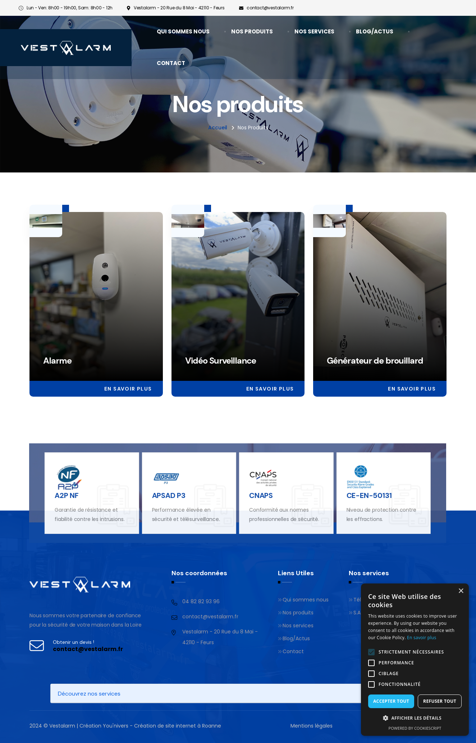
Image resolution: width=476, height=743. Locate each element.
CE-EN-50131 (363, 495)
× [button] (460, 591)
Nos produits (252, 31)
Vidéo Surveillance (220, 361)
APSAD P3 (162, 495)
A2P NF (61, 495)
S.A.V (357, 612)
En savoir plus (128, 389)
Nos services (314, 31)
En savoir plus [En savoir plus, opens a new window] (421, 637)
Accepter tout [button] (391, 701)
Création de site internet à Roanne (177, 725)
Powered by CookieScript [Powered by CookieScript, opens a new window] (415, 728)
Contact (171, 63)
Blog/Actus (374, 31)
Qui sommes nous (183, 31)
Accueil (217, 127)
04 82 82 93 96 (201, 601)
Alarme (57, 361)
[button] (415, 718)
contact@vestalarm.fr (270, 8)
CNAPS (255, 495)
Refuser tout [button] (439, 701)
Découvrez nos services (89, 693)
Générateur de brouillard (375, 361)
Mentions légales (311, 725)
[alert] (415, 659)
